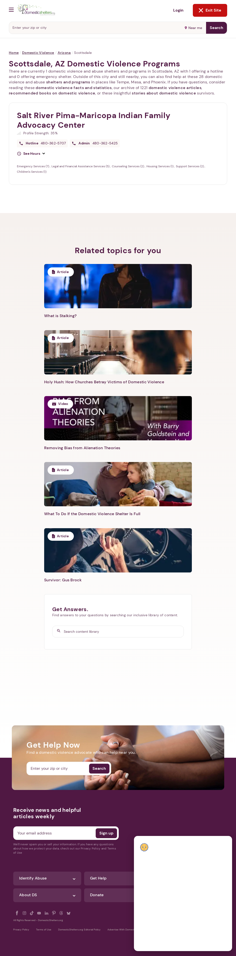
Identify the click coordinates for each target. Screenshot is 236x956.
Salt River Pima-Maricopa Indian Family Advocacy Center (93, 120)
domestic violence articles (175, 87)
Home (14, 52)
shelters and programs (68, 82)
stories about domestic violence (164, 93)
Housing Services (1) (160, 166)
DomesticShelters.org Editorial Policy (79, 929)
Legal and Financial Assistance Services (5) (81, 166)
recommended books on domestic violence (52, 93)
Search (216, 27)
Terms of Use (43, 929)
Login (178, 10)
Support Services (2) (190, 166)
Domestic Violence (38, 52)
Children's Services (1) (31, 172)
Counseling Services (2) (128, 166)
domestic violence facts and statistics (74, 87)
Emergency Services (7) (33, 166)
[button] (31, 153)
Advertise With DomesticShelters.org (128, 929)
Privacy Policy (21, 929)
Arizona (64, 52)
